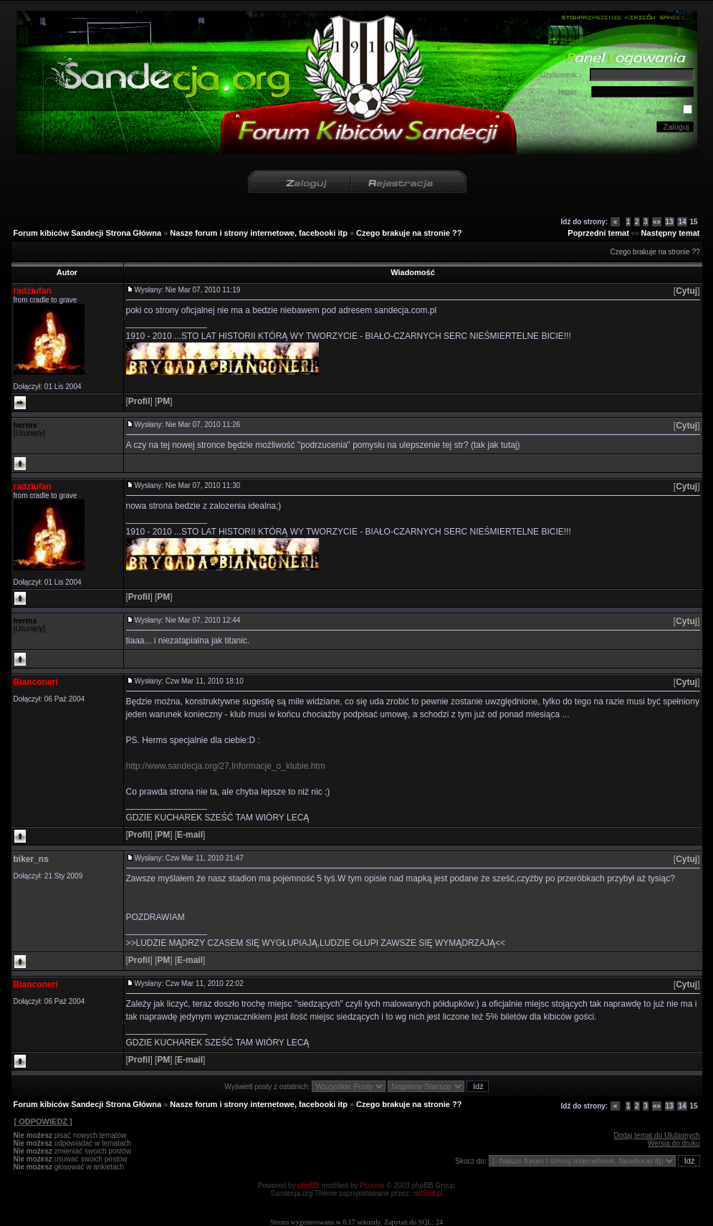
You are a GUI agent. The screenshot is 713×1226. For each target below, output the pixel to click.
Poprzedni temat (598, 233)
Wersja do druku (674, 1143)
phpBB (308, 1185)
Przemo (372, 1185)
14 (682, 222)
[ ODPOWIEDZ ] (43, 1121)
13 (670, 222)
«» (657, 222)
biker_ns (31, 859)
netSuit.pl (428, 1193)
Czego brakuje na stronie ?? (408, 233)
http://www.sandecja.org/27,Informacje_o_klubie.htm (225, 766)
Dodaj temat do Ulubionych (656, 1135)
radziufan (33, 291)
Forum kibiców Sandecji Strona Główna (88, 233)
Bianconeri (36, 682)
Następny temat (670, 233)
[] (687, 291)
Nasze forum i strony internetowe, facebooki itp (259, 233)
